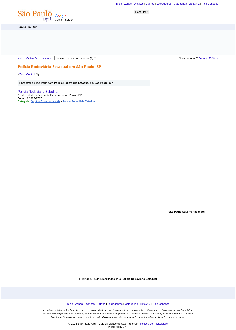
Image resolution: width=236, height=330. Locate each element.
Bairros (150, 3)
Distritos (139, 3)
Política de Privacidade (154, 323)
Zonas (128, 3)
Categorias (180, 3)
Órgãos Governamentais (38, 58)
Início (118, 3)
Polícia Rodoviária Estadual (38, 91)
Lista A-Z (194, 3)
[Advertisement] (143, 26)
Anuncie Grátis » (208, 58)
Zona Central (27, 74)
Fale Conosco (210, 3)
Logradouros (163, 3)
